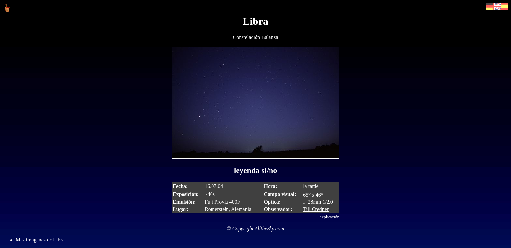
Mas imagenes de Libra (40, 239)
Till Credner (315, 209)
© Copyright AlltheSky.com (255, 228)
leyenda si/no (255, 170)
